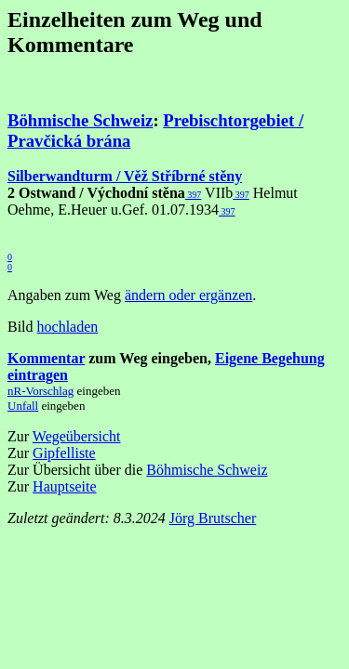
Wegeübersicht (77, 436)
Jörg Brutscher (212, 518)
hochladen (68, 326)
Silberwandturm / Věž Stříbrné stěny (124, 176)
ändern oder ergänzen (188, 295)
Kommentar (46, 358)
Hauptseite (64, 486)
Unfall (22, 406)
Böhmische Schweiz (80, 120)
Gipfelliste (64, 453)
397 (193, 195)
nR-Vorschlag (40, 391)
